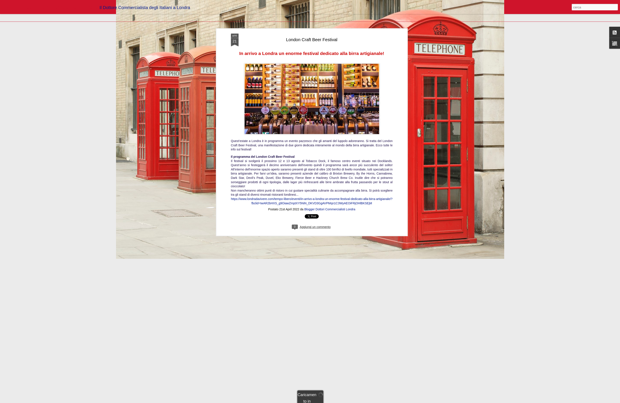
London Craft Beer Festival (311, 27)
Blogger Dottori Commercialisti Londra (329, 197)
